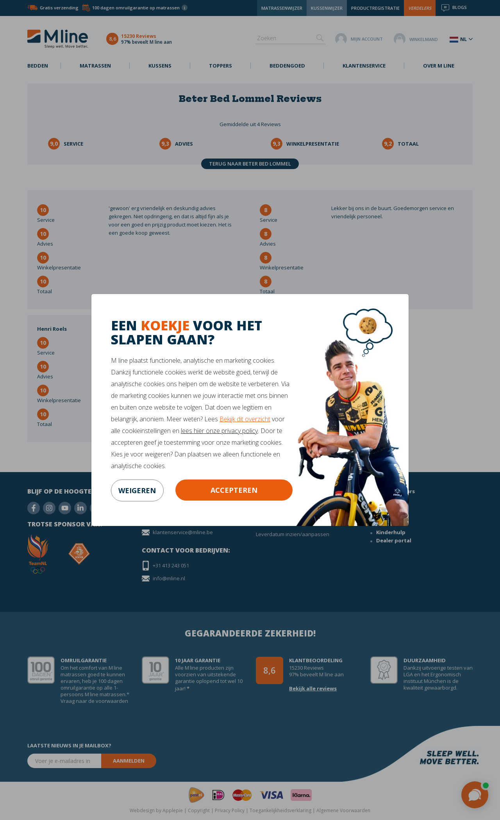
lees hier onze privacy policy (219, 430)
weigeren (137, 490)
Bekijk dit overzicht (245, 419)
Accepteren (234, 490)
